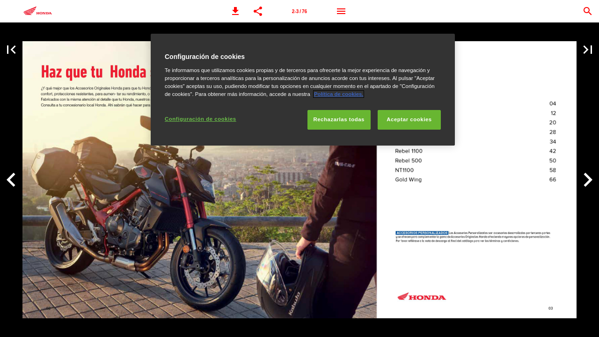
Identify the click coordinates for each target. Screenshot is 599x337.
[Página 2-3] (299, 11)
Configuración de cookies (200, 119)
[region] (303, 90)
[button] (235, 11)
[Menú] (341, 11)
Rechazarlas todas (339, 119)
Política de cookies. (339, 94)
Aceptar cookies (409, 119)
